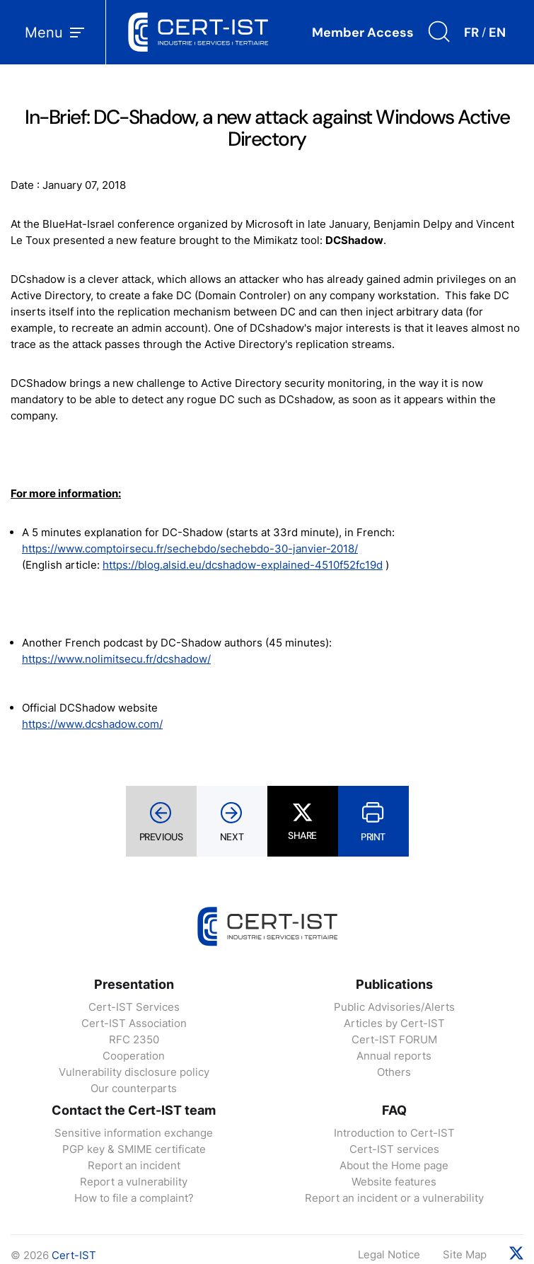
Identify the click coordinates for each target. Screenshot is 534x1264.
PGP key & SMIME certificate (134, 1149)
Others (394, 1072)
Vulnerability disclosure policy (134, 1072)
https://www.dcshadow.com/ (92, 724)
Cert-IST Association (134, 1023)
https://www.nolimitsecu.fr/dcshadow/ (116, 659)
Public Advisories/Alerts (394, 1007)
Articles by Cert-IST (394, 1023)
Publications (394, 984)
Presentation (134, 984)
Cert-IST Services (134, 1007)
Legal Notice (389, 1254)
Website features (394, 1181)
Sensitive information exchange (133, 1133)
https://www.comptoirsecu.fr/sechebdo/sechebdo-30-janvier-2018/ (190, 548)
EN (497, 32)
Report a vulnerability (133, 1181)
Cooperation (134, 1055)
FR (471, 32)
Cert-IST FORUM (394, 1039)
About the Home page (393, 1165)
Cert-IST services (394, 1149)
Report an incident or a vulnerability (394, 1198)
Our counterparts (134, 1088)
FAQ (394, 1110)
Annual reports (393, 1055)
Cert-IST (74, 1255)
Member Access (363, 32)
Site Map (465, 1254)
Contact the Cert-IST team (134, 1110)
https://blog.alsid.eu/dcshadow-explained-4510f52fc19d (243, 565)
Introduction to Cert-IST (394, 1133)
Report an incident (134, 1165)
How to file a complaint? (134, 1198)
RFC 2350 (134, 1039)
